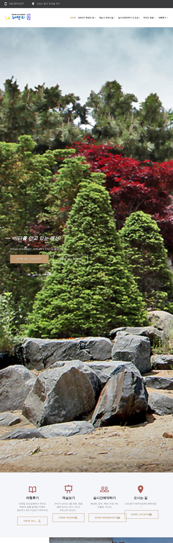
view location (141, 514)
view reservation (107, 518)
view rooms (68, 518)
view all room (70, 259)
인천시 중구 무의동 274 (48, 4)
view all (32, 521)
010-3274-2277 (16, 4)
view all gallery (29, 259)
